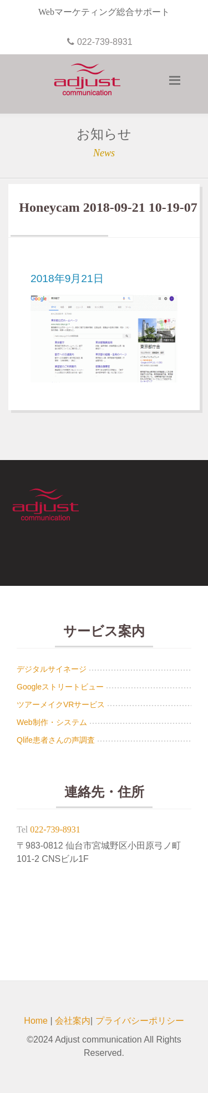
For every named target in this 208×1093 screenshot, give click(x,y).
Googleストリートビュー (60, 686)
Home (36, 1020)
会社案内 (72, 1020)
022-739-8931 (55, 829)
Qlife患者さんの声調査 (56, 740)
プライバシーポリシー (139, 1020)
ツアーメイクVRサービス (61, 704)
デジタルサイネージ (52, 669)
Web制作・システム (52, 722)
